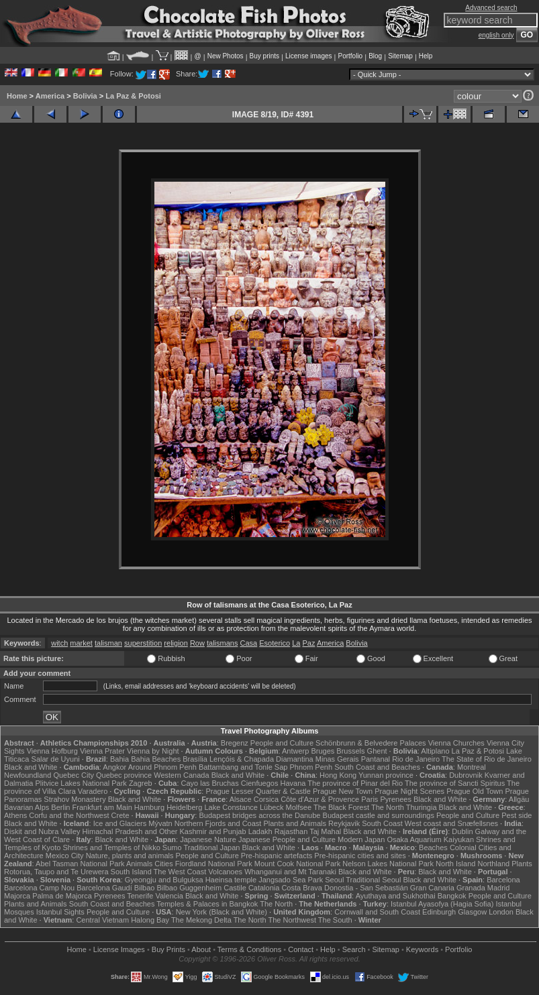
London (501, 912)
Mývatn (160, 823)
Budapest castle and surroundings (378, 815)
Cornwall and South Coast (377, 912)
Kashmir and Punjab (213, 831)
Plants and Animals (294, 823)
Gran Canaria (432, 888)
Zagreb (140, 783)
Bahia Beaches (156, 759)
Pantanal (375, 759)
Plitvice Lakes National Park (80, 783)
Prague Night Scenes (409, 791)
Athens (15, 815)
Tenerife (140, 896)
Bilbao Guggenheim (189, 888)
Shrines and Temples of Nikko (111, 847)
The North (387, 807)
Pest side (516, 815)
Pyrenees (395, 799)
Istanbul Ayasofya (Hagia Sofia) (442, 904)
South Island (131, 872)
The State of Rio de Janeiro (487, 759)
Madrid (498, 888)
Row (197, 643)
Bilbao (144, 888)
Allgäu (519, 799)
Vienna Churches (456, 743)
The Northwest (292, 920)
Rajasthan (291, 831)
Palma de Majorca (62, 896)
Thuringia (421, 807)
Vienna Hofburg (52, 751)
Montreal (471, 767)
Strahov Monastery (74, 799)
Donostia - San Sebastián (366, 888)
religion (175, 643)
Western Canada (181, 775)
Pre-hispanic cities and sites (359, 856)
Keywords (422, 949)
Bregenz (234, 743)
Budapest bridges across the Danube (259, 815)
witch (59, 643)
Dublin (462, 831)
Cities (163, 864)
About (201, 949)
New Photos (225, 56)
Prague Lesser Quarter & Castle (258, 791)
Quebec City (73, 775)
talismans (222, 643)
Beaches (433, 847)
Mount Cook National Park (297, 864)
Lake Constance (231, 807)
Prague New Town (343, 791)
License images (308, 56)
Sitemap (400, 56)
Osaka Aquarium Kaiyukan (430, 839)
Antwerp (295, 751)
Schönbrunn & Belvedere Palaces (370, 743)
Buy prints (264, 56)
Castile (235, 888)
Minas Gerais (337, 759)
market (81, 643)
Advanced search (491, 7)
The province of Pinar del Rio (355, 783)
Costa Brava (301, 888)
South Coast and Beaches (377, 767)
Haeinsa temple (230, 880)
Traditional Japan (211, 847)
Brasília (195, 759)
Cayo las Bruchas (210, 783)
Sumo (172, 847)
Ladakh (260, 831)
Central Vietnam (102, 920)
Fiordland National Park (213, 864)
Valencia (169, 896)
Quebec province (124, 775)
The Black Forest (341, 807)
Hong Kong (338, 775)
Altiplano (435, 751)
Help (426, 56)
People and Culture (281, 743)
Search (354, 949)
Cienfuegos (260, 783)
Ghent (377, 751)
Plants (521, 864)
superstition (143, 643)
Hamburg (149, 807)
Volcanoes (225, 872)
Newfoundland (27, 775)
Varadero (92, 791)
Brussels (350, 751)
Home (17, 96)
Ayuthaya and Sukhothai (396, 896)
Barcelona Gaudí (104, 888)
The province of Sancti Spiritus (455, 783)
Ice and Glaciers (119, 823)
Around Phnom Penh (162, 767)
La (296, 643)
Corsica (266, 799)
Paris (369, 799)
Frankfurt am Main (102, 807)
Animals (139, 864)
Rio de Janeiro (416, 759)
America (50, 96)
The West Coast (180, 872)
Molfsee (299, 807)
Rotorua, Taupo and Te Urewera (56, 872)
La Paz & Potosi (133, 96)
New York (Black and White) (221, 912)
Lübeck (271, 807)
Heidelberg (184, 807)
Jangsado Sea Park (290, 880)
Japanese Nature (208, 839)
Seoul (334, 880)
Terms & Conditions (249, 949)
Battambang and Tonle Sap (243, 767)
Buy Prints (168, 949)
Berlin (60, 807)
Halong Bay (150, 920)
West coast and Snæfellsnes (451, 823)
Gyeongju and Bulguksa (164, 880)
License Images (119, 949)
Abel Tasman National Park (80, 864)
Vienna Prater (102, 751)
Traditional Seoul (373, 880)
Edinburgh (439, 912)
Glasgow (472, 912)
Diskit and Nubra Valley (42, 831)
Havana (293, 783)
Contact (300, 949)
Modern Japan (361, 839)
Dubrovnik (466, 775)
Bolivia (85, 96)
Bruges (322, 751)
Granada (470, 888)
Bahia (119, 759)
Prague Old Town (474, 791)
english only (496, 35)
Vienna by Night (153, 751)
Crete (120, 815)
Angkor (114, 767)
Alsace (241, 799)
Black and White (30, 767)
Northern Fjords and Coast (218, 823)
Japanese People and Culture (287, 839)
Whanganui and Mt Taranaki (290, 872)
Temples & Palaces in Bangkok (207, 904)
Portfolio (350, 56)
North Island (455, 864)
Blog (375, 56)
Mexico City (65, 856)
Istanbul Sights (60, 912)
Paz (308, 643)
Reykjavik (344, 823)
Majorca (17, 896)
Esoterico (274, 643)
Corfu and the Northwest (69, 815)
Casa (249, 643)
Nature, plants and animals (130, 856)
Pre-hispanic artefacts (276, 856)
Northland (493, 864)
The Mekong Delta (201, 920)
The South (335, 920)
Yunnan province (385, 775)
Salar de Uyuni (56, 759)
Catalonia (263, 888)
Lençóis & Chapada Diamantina (261, 759)
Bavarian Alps (26, 807)
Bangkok (452, 896)
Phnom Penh (310, 767)
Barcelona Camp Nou (39, 888)
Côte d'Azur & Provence (320, 799)
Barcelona (503, 880)
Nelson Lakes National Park (388, 864)
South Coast (382, 823)
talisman (108, 643)
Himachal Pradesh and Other (130, 831)
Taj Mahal (325, 831)
